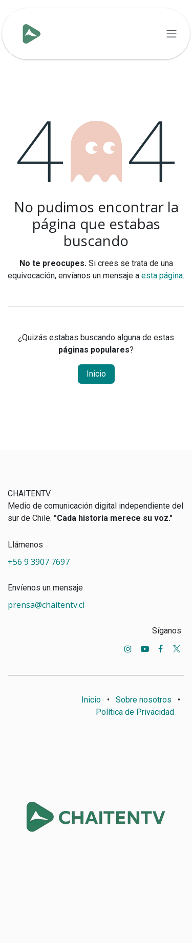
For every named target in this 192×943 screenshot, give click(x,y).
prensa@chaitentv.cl (46, 604)
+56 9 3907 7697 (40, 561)
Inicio (96, 374)
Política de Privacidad (135, 712)
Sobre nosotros (144, 700)
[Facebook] (160, 649)
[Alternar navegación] (171, 34)
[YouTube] (145, 649)
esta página (162, 275)
